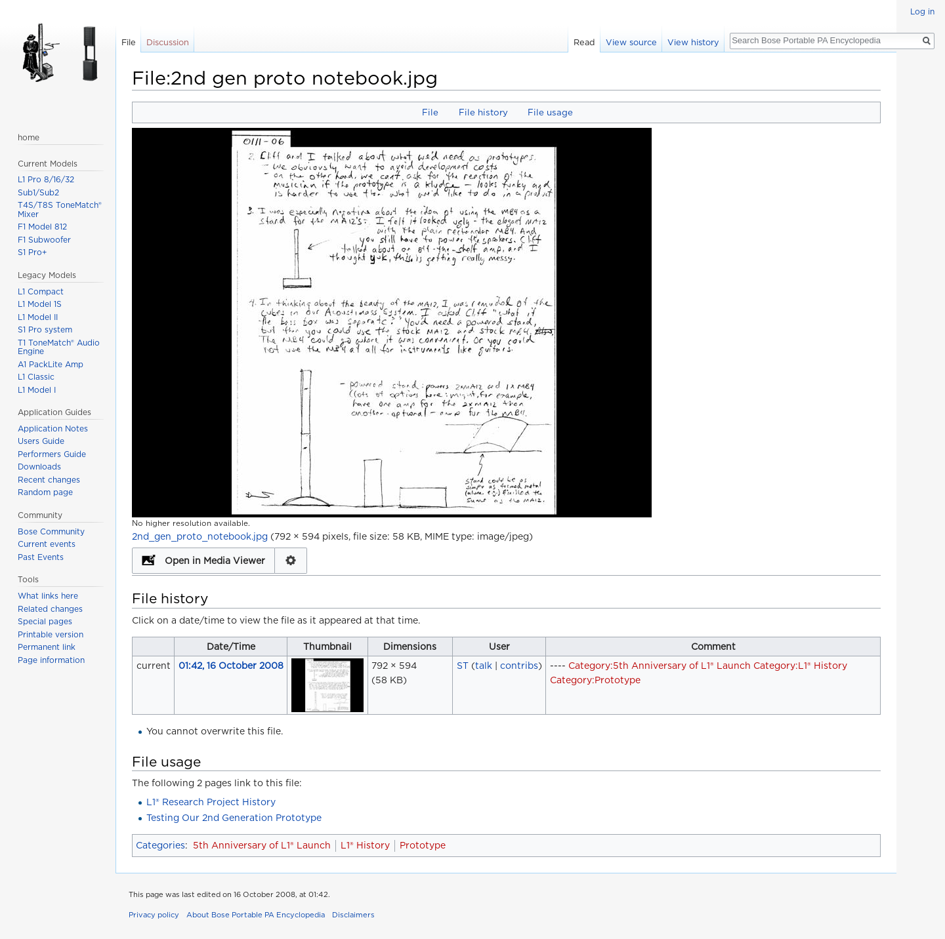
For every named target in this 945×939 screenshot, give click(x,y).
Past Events (41, 557)
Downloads (39, 466)
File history (483, 112)
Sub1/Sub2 (38, 192)
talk (483, 665)
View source (631, 42)
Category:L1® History (800, 665)
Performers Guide (52, 454)
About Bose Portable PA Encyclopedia (255, 914)
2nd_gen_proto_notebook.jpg (200, 536)
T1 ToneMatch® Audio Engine (59, 347)
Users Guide (41, 441)
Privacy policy (154, 914)
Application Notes (53, 428)
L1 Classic (36, 377)
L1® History (365, 845)
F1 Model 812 (42, 226)
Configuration (291, 561)
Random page (45, 492)
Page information (51, 660)
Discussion (167, 42)
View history (693, 42)
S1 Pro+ (32, 252)
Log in (922, 11)
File (430, 112)
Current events (46, 544)
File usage (550, 112)
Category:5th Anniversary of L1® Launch (659, 665)
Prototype (423, 845)
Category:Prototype (595, 680)
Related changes (50, 609)
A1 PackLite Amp (50, 364)
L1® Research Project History (211, 802)
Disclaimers (353, 914)
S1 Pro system (45, 329)
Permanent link (46, 647)
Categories (160, 845)
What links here (48, 596)
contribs (519, 665)
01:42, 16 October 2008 (231, 665)
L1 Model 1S (40, 304)
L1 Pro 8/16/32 (46, 179)
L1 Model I (37, 390)
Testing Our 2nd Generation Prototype (234, 817)
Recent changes (49, 480)
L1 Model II (38, 317)
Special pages (45, 621)
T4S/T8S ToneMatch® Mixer (60, 209)
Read (584, 42)
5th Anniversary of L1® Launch (262, 845)
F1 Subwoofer (44, 240)
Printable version (50, 634)
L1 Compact (41, 291)
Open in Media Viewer (215, 560)
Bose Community (51, 531)
